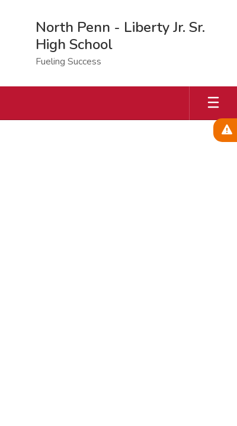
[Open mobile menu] (213, 103)
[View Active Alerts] (225, 130)
